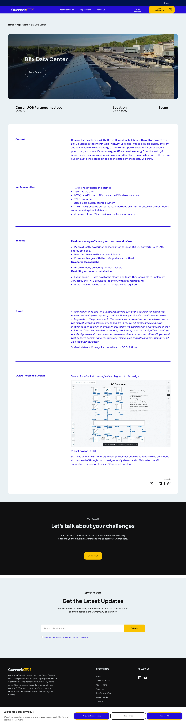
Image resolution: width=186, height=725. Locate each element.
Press (166, 3)
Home (98, 676)
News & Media (102, 697)
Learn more (17, 720)
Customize (128, 716)
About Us (102, 14)
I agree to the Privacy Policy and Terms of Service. (66, 637)
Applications (87, 14)
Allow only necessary (92, 716)
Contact (99, 701)
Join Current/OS (103, 693)
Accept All (164, 716)
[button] (152, 483)
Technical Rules (68, 14)
